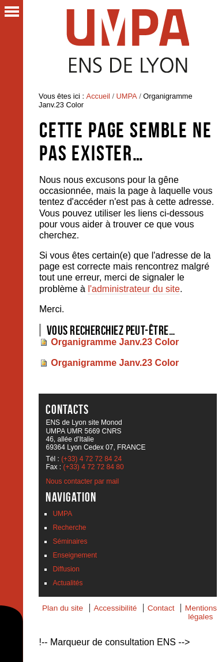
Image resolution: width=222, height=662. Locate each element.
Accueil (98, 96)
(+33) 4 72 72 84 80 (93, 467)
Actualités (67, 583)
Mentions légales (201, 612)
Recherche (69, 527)
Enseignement (74, 555)
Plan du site (62, 608)
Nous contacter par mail (82, 481)
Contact (161, 608)
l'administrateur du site (134, 289)
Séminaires (69, 541)
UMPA (126, 96)
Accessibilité (115, 608)
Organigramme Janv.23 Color (115, 342)
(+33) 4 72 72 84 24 (91, 459)
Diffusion (65, 569)
